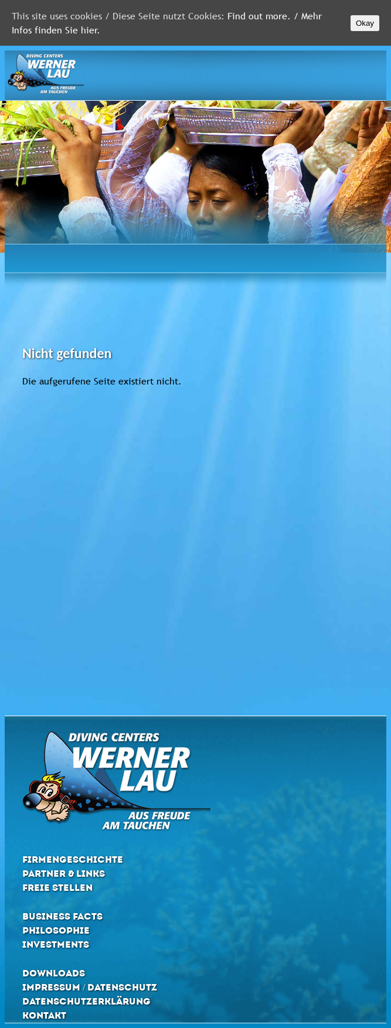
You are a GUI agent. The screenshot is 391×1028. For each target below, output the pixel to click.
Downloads (53, 973)
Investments (55, 944)
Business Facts (62, 916)
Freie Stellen (57, 887)
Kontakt (44, 1015)
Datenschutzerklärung (86, 1001)
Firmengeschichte (72, 859)
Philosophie (56, 930)
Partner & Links (63, 873)
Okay (365, 23)
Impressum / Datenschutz (89, 987)
